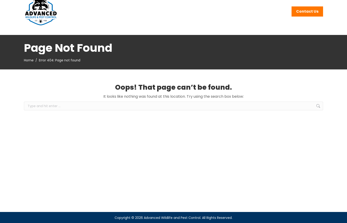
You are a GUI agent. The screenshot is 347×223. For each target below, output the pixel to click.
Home (29, 60)
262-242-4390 (272, 6)
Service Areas (307, 6)
